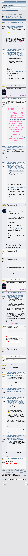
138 (12, 16)
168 (2, 473)
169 (3, 473)
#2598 (25, 398)
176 (12, 473)
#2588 (25, 250)
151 (8, 17)
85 (10, 14)
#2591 (25, 293)
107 (13, 15)
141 (16, 16)
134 (7, 16)
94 (18, 14)
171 (6, 473)
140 (15, 16)
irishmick (3, 397)
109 (15, 15)
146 (2, 17)
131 (3, 16)
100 (4, 15)
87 (12, 14)
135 (9, 16)
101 (5, 15)
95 (19, 14)
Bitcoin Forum (4, 12)
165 (20, 472)
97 (21, 14)
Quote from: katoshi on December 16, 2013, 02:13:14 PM (14, 52)
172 (7, 473)
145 (21, 16)
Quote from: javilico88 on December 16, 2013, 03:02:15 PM (14, 165)
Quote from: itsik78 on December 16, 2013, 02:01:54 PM (14, 53)
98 (22, 469)
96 (20, 14)
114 (20, 470)
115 (21, 470)
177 (13, 473)
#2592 (25, 326)
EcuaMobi (4, 203)
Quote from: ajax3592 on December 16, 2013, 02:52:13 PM (15, 26)
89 (14, 14)
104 (9, 15)
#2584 (25, 99)
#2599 (25, 436)
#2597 (25, 389)
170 (4, 473)
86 (11, 14)
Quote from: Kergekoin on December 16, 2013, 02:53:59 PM (14, 25)
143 (19, 16)
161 (21, 17)
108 (14, 15)
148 (4, 17)
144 (20, 16)
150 (7, 17)
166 (21, 472)
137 (11, 16)
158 (17, 17)
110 (16, 15)
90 (15, 14)
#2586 (25, 163)
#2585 (25, 147)
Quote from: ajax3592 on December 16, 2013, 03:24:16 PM (14, 400)
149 (6, 17)
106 (11, 15)
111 (18, 15)
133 (6, 16)
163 (17, 472)
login (10, 5)
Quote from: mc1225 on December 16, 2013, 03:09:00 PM (14, 149)
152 (9, 17)
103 (7, 15)
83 (8, 14)
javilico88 (3, 49)
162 (16, 472)
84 (9, 14)
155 (13, 17)
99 (23, 469)
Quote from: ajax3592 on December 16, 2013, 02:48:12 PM (15, 106)
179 (3, 18)
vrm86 (3, 372)
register (13, 5)
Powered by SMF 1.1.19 (10, 483)
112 (19, 15)
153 (11, 17)
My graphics (19, 160)
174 (9, 473)
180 (4, 18)
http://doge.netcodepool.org (16, 119)
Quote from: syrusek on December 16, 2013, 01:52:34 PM (16, 55)
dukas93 (3, 85)
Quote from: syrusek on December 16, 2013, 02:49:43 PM (15, 27)
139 (14, 16)
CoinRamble (16, 323)
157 (16, 17)
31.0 (5, 8)
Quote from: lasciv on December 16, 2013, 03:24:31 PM (14, 391)
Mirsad (3, 435)
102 (6, 15)
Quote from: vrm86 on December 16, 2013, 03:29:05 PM (14, 438)
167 (22, 472)
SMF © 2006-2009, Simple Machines (19, 483)
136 (10, 16)
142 (17, 16)
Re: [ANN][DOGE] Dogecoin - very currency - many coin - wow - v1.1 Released (16, 23)
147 (3, 17)
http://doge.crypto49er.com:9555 (10, 432)
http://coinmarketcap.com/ (13, 395)
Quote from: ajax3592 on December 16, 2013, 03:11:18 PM (15, 296)
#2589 (25, 258)
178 (2, 18)
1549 (7, 18)
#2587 (25, 204)
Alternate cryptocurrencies (11, 12)
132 (5, 16)
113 (20, 15)
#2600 (25, 459)
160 (20, 17)
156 (15, 17)
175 (11, 473)
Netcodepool (12, 160)
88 (13, 14)
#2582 (25, 50)
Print (25, 471)
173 (8, 473)
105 (10, 15)
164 (18, 472)
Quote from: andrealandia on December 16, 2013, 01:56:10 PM (16, 54)
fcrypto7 (3, 249)
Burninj (3, 364)
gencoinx (3, 325)
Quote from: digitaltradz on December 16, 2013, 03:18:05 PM (15, 295)
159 (18, 17)
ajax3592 (3, 22)
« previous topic (24, 15)
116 (22, 470)
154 (12, 17)
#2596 (25, 373)
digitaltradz (4, 388)
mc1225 (3, 98)
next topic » (25, 16)
